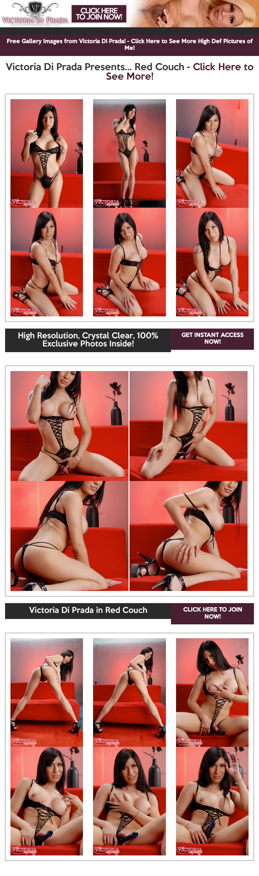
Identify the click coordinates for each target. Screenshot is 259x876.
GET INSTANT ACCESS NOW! (212, 339)
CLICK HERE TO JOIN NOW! (212, 613)
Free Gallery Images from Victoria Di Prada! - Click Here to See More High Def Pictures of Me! (130, 45)
